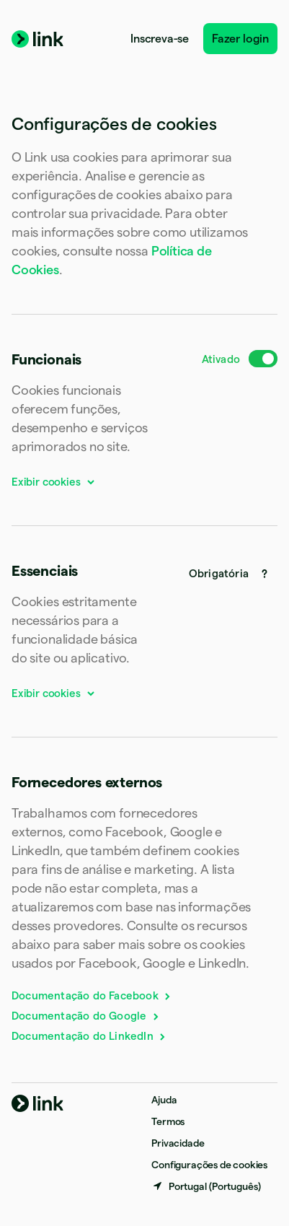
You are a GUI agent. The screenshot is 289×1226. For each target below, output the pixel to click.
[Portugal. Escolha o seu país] (206, 1186)
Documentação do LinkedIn (89, 1036)
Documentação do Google (86, 1016)
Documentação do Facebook (92, 995)
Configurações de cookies (209, 1165)
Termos (167, 1121)
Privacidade (177, 1143)
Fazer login (240, 38)
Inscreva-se (159, 38)
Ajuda (164, 1100)
